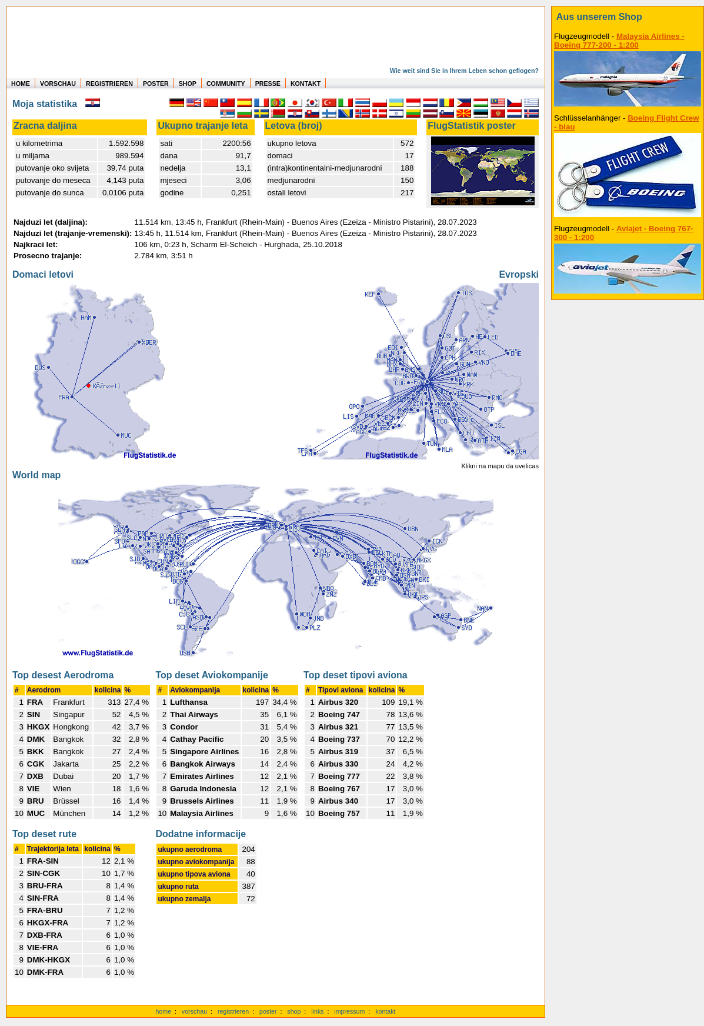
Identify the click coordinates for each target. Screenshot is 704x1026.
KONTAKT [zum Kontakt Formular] (306, 83)
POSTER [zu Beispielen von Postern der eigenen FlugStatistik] (156, 83)
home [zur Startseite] (163, 1011)
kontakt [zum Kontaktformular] (385, 1011)
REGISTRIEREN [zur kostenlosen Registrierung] (109, 83)
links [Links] (317, 1011)
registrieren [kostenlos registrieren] (233, 1011)
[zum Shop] (627, 17)
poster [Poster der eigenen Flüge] (268, 1011)
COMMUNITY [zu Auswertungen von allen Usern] (225, 83)
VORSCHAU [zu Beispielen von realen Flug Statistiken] (58, 83)
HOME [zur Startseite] (20, 83)
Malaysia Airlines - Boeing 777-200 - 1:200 (619, 40)
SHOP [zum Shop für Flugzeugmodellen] (187, 83)
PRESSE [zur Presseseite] (268, 83)
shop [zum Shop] (294, 1011)
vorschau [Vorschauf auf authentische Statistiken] (194, 1011)
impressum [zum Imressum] (349, 1011)
